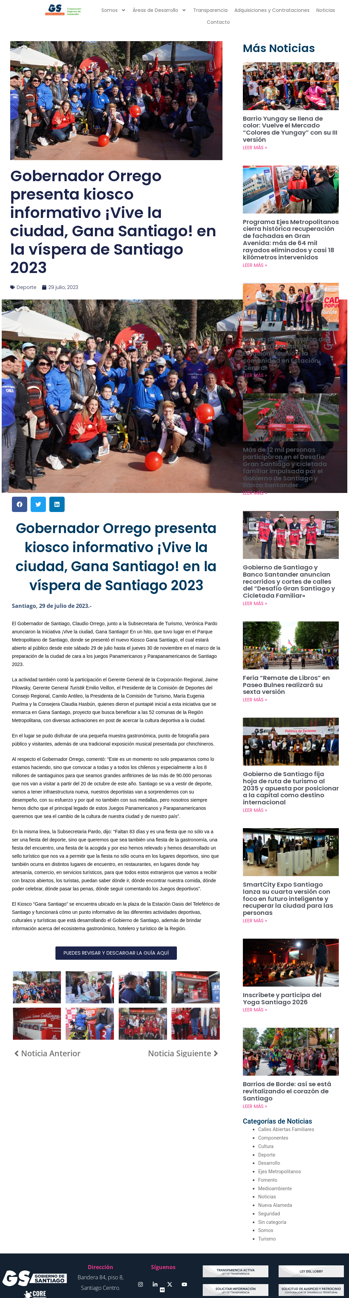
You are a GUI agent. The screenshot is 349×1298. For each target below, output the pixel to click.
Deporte (26, 287)
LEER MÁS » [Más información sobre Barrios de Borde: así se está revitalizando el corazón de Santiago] (255, 1042)
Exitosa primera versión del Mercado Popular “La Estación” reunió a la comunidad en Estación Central (291, 330)
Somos (113, 10)
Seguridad (269, 1150)
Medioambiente (276, 1125)
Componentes (274, 1074)
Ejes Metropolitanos (280, 1108)
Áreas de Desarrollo (159, 10)
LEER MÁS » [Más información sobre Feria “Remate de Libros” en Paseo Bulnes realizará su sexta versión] (255, 657)
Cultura (266, 1083)
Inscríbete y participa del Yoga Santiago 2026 (286, 937)
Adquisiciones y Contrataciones (272, 10)
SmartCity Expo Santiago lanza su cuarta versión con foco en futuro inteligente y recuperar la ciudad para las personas (290, 842)
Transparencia (210, 10)
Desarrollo (269, 1099)
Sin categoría (273, 1158)
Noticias (325, 10)
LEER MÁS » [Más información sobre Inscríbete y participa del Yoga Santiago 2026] (255, 947)
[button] (19, 504)
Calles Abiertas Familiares (287, 1066)
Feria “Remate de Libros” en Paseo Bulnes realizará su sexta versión (287, 643)
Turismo (267, 1175)
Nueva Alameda (276, 1142)
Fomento (268, 1116)
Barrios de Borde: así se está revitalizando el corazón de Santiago (283, 1028)
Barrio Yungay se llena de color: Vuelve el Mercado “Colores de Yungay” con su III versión (287, 125)
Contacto (218, 22)
